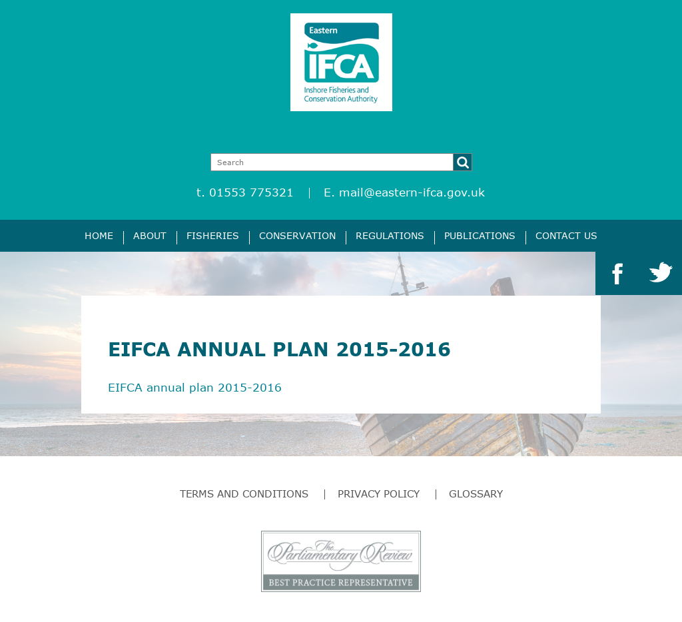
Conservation (297, 235)
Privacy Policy (379, 493)
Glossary (476, 493)
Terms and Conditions (244, 493)
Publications (479, 235)
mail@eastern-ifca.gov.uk (412, 192)
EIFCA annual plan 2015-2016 (195, 387)
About (150, 235)
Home (99, 235)
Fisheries (212, 235)
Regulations (390, 235)
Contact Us (566, 235)
